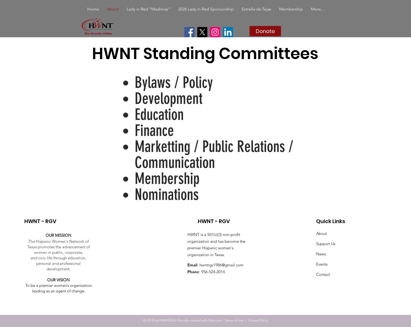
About (321, 233)
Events (321, 264)
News (321, 253)
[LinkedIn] (228, 32)
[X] (202, 32)
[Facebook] (189, 32)
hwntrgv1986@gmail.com (221, 264)
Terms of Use (234, 320)
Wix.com (214, 320)
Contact (323, 274)
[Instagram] (215, 32)
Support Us (325, 243)
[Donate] (265, 31)
